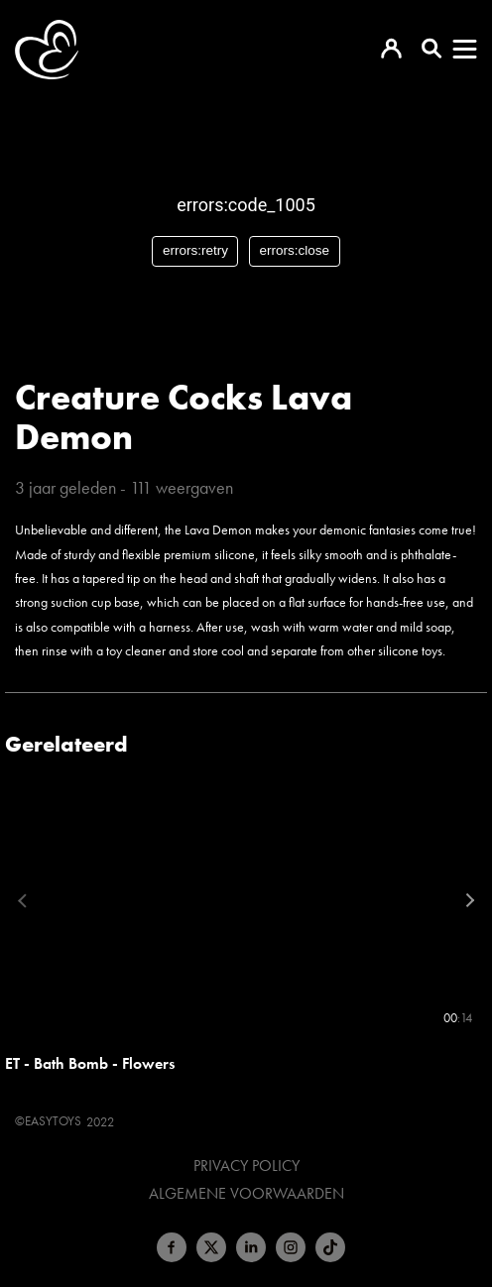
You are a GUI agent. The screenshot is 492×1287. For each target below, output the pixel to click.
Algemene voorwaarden (246, 1194)
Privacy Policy (246, 1166)
